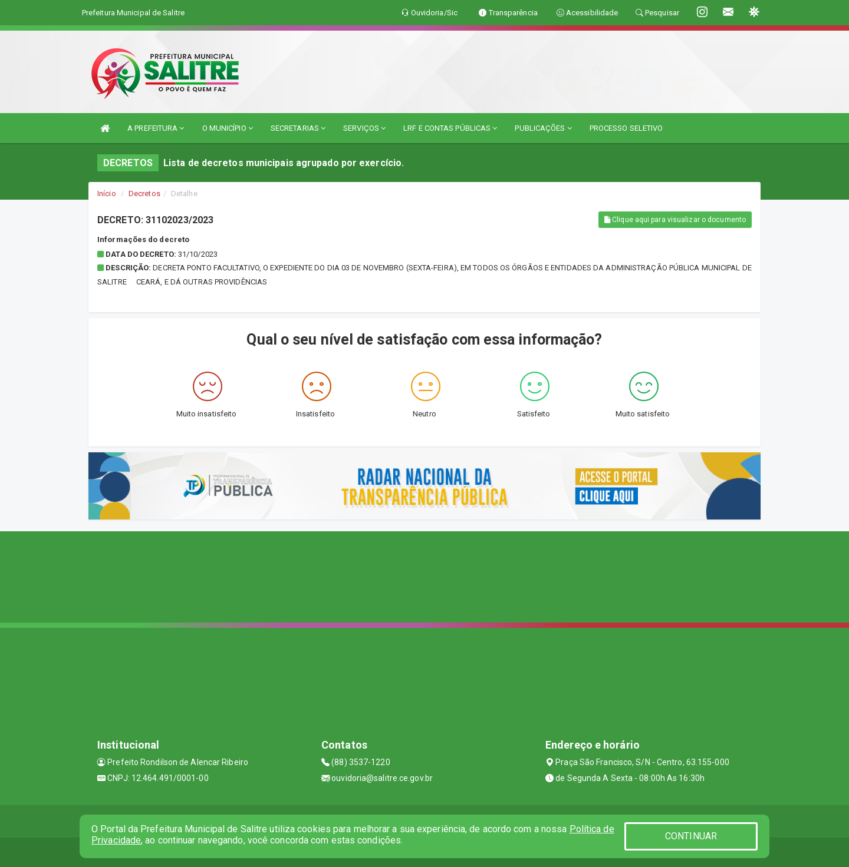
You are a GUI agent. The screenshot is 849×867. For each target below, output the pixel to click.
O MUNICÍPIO (227, 128)
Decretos (144, 193)
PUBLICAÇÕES (543, 128)
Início (106, 193)
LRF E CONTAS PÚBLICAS (450, 128)
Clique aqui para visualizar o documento (675, 220)
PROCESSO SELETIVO (626, 128)
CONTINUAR (691, 836)
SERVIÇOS (364, 128)
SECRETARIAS (298, 128)
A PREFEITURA (155, 128)
